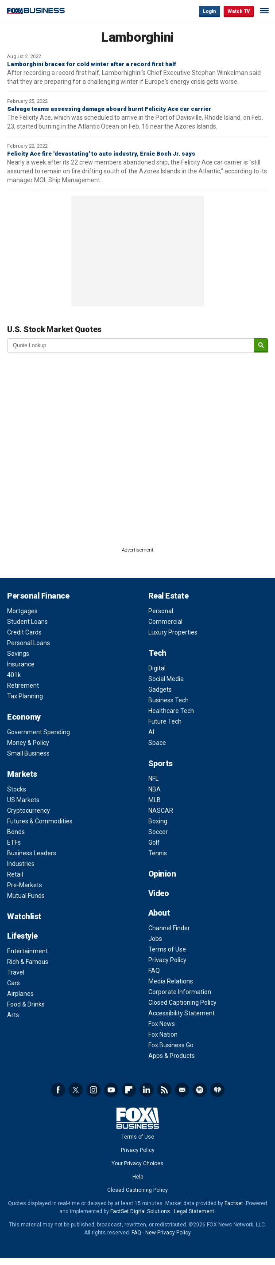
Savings (18, 653)
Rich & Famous (27, 961)
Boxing (157, 821)
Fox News (161, 1023)
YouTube (111, 1090)
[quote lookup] (131, 345)
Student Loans (27, 621)
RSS (164, 1090)
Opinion (162, 873)
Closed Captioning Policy (182, 1002)
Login (209, 11)
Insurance (21, 664)
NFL (153, 778)
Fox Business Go (171, 1045)
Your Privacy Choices (137, 1163)
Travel (15, 972)
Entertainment (27, 951)
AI (151, 732)
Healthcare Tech (171, 710)
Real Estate (168, 595)
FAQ (154, 970)
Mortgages (22, 611)
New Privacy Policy (168, 1233)
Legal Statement (194, 1211)
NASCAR (160, 810)
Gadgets (160, 689)
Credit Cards (24, 632)
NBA (154, 789)
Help (137, 1177)
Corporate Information (179, 991)
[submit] (261, 345)
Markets (22, 774)
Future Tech (165, 721)
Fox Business (36, 11)
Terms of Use (167, 949)
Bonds (16, 831)
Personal (160, 611)
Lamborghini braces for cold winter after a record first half (91, 64)
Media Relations (170, 981)
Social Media (166, 678)
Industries (21, 863)
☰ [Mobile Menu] (264, 10)
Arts (13, 1014)
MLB (154, 799)
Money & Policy (28, 742)
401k (14, 674)
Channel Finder (169, 928)
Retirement (23, 685)
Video (158, 893)
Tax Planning (25, 696)
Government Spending (38, 732)
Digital (157, 668)
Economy (24, 716)
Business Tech (168, 700)
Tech (157, 653)
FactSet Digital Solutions (140, 1211)
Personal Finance (38, 595)
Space (157, 742)
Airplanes (20, 993)
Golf (154, 842)
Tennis (157, 853)
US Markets (23, 799)
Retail (15, 874)
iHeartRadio (217, 1090)
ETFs (14, 842)
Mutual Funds (26, 895)
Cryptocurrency (28, 810)
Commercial (165, 621)
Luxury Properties (173, 632)
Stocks (16, 789)
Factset (234, 1203)
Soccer (158, 831)
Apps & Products (171, 1055)
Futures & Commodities (40, 821)
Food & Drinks (26, 1004)
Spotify (200, 1090)
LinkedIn (146, 1090)
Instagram (93, 1090)
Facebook (58, 1090)
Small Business (28, 753)
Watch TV (239, 11)
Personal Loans (28, 642)
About (159, 912)
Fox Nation (163, 1034)
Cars (13, 983)
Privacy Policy (167, 959)
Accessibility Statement (181, 1013)
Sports (160, 763)
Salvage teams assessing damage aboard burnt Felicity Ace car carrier (109, 109)
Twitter (76, 1090)
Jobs (155, 938)
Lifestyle (22, 935)
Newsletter (182, 1090)
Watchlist (24, 916)
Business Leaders (31, 853)
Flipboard (129, 1090)
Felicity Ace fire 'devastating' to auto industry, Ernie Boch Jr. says (101, 153)
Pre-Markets (24, 885)
